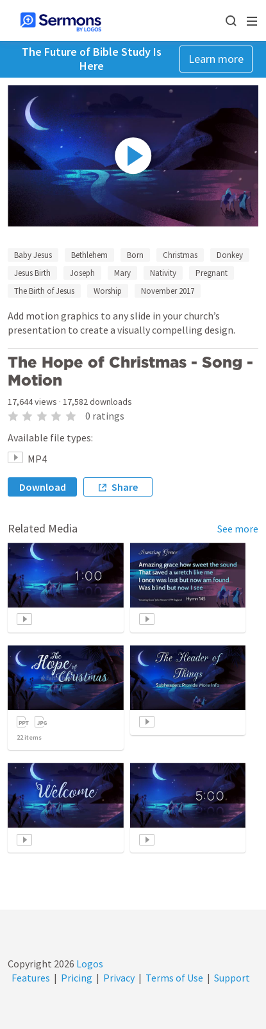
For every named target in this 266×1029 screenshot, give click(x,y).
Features (31, 977)
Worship (108, 290)
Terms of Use (174, 977)
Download (42, 486)
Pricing (76, 977)
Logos (88, 963)
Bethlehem (89, 255)
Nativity (163, 273)
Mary (122, 273)
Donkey (230, 255)
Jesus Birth (32, 273)
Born (135, 255)
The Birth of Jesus (44, 290)
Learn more (216, 58)
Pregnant (211, 273)
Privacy (119, 977)
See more (237, 528)
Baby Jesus (33, 255)
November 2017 (167, 290)
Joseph (82, 273)
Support (232, 977)
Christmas (180, 255)
